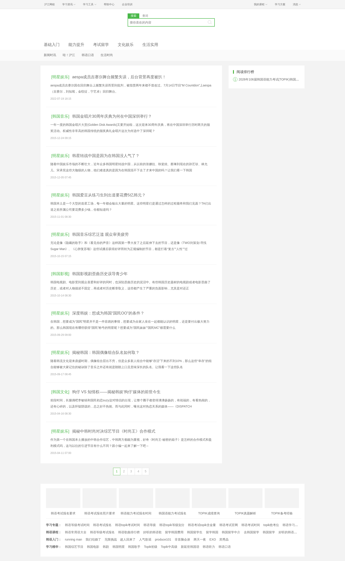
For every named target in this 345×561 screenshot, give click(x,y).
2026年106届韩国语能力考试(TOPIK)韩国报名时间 (273, 79)
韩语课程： (53, 532)
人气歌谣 (145, 539)
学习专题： (53, 525)
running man (73, 539)
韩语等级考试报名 (102, 532)
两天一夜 (200, 539)
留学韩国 (212, 532)
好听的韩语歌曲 (289, 532)
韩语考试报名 (102, 525)
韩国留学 (269, 532)
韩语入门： (53, 539)
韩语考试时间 (250, 525)
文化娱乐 (126, 44)
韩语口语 (88, 55)
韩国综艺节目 (74, 546)
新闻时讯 (50, 55)
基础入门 (52, 44)
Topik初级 (150, 546)
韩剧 (106, 546)
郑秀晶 (224, 539)
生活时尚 (107, 55)
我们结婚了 (93, 539)
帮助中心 (109, 4)
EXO (212, 539)
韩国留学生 (194, 532)
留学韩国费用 (174, 532)
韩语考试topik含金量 (202, 525)
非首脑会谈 (182, 539)
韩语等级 (149, 525)
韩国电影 (93, 546)
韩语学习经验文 (293, 525)
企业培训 (127, 4)
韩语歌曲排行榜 (129, 532)
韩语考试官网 (228, 525)
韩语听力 (209, 546)
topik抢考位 (271, 525)
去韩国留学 (251, 532)
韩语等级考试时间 (77, 525)
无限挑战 (111, 539)
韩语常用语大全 (75, 532)
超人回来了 (128, 539)
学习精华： (53, 546)
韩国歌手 (134, 546)
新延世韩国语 (190, 546)
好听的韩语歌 (152, 532)
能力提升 (76, 44)
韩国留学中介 (231, 532)
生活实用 (150, 44)
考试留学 (101, 44)
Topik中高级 (169, 546)
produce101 (163, 539)
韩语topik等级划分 (171, 525)
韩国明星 (118, 546)
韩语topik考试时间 (127, 525)
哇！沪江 (69, 55)
